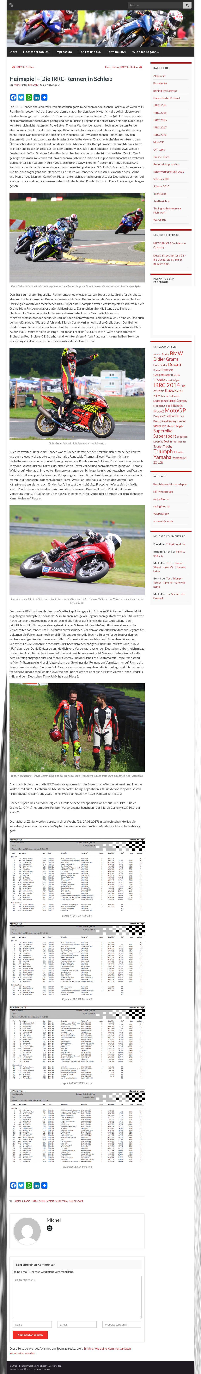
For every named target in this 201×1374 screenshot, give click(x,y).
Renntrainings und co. (166, 164)
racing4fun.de (161, 506)
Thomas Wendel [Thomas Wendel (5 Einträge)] (178, 441)
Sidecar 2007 (161, 179)
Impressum (64, 51)
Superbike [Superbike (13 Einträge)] (163, 430)
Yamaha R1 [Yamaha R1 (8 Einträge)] (179, 458)
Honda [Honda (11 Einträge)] (159, 379)
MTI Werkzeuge (163, 491)
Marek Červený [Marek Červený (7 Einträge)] (177, 400)
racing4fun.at (161, 499)
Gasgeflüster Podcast (166, 98)
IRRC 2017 (33, 84)
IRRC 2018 (160, 134)
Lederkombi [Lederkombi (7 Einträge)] (160, 400)
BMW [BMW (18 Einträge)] (176, 353)
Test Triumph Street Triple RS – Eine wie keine (169, 567)
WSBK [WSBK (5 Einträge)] (181, 452)
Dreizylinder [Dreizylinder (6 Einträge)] (160, 365)
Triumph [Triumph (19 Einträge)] (163, 451)
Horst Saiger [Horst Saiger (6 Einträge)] (172, 380)
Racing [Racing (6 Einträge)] (157, 421)
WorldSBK (159, 219)
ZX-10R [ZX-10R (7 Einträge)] (158, 462)
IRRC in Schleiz (25, 67)
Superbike (61, 1201)
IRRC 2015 (160, 112)
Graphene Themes (40, 1369)
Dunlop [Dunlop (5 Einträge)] (156, 370)
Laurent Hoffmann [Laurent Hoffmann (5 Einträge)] (170, 396)
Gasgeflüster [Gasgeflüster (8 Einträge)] (162, 374)
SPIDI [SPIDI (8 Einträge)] (157, 426)
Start (13, 51)
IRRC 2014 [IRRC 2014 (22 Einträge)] (166, 385)
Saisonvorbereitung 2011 (168, 171)
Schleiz (50, 1201)
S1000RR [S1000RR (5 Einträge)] (181, 421)
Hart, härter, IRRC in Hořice (121, 67)
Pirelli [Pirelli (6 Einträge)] (166, 416)
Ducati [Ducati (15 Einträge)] (174, 364)
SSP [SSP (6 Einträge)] (164, 426)
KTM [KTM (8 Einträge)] (157, 395)
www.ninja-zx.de (163, 521)
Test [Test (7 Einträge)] (166, 441)
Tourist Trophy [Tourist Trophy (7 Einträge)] (162, 446)
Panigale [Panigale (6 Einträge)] (158, 416)
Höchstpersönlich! (36, 51)
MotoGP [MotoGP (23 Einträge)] (175, 410)
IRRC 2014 (38, 1201)
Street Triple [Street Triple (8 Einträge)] (175, 426)
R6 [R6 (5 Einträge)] (182, 416)
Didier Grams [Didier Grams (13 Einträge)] (166, 359)
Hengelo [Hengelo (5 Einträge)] (175, 375)
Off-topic (159, 149)
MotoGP (158, 142)
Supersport (76, 1201)
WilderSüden (161, 513)
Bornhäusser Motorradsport (170, 484)
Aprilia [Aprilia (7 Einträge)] (165, 354)
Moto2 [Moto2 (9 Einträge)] (158, 411)
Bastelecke (160, 83)
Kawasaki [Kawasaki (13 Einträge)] (174, 390)
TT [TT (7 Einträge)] (175, 452)
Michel (17, 84)
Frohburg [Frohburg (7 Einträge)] (167, 369)
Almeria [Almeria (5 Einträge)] (157, 354)
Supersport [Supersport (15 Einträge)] (164, 436)
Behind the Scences (165, 90)
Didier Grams (22, 1201)
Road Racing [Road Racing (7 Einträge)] (168, 421)
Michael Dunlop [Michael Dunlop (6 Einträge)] (162, 405)
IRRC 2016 (160, 120)
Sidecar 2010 (161, 186)
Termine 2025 (116, 51)
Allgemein (159, 75)
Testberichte (161, 201)
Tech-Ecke (159, 193)
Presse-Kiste (161, 156)
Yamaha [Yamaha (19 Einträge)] (162, 457)
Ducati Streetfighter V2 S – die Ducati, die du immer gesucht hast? (169, 259)
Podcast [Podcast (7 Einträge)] (175, 416)
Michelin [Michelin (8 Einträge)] (177, 405)
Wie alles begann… (145, 51)
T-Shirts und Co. (89, 51)
